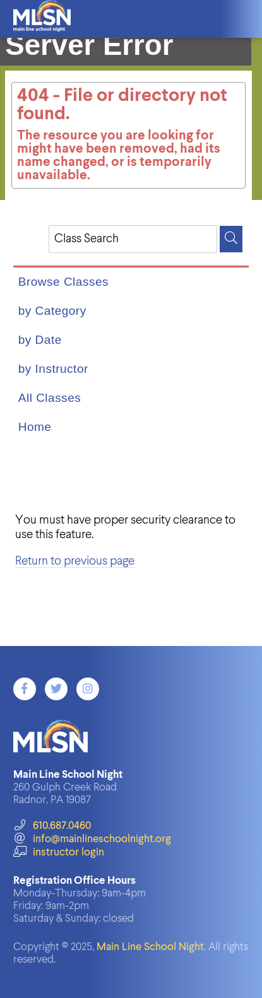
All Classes (49, 397)
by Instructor (53, 368)
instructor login (58, 852)
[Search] (231, 239)
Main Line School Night (150, 947)
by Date (40, 339)
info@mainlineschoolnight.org (92, 839)
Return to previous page (74, 561)
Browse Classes (63, 281)
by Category (52, 310)
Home (35, 426)
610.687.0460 (52, 826)
